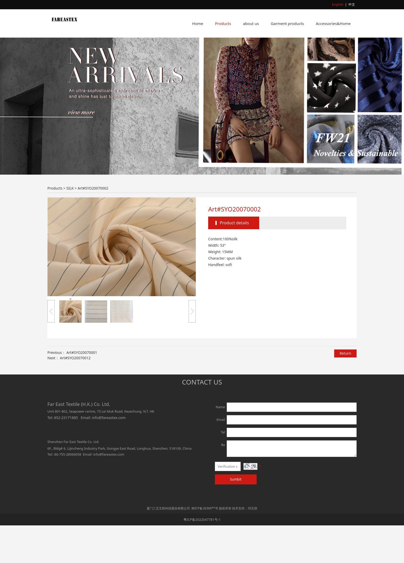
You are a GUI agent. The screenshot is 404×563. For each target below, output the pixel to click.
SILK (69, 225)
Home (197, 23)
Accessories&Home (333, 23)
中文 (351, 4)
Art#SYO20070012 (75, 395)
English (337, 4)
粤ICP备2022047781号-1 (202, 557)
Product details (234, 260)
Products (223, 23)
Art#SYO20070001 (81, 390)
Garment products (287, 23)
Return (345, 390)
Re (223, 482)
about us (251, 23)
